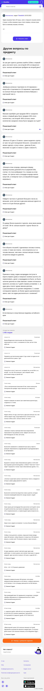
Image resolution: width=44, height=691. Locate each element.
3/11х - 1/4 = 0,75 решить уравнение (14, 567)
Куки (25, 672)
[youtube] (6, 686)
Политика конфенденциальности (10, 672)
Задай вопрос (33, 2)
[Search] (3, 7)
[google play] (29, 683)
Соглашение (27, 665)
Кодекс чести (27, 669)
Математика (7, 59)
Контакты (26, 661)
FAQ (2, 665)
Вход (41, 2)
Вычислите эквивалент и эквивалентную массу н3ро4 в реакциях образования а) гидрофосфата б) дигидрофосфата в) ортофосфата (21, 448)
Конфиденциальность (7, 669)
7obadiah (21, 15)
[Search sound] (40, 6)
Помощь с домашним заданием (22, 640)
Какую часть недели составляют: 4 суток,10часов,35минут (20, 523)
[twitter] (2, 686)
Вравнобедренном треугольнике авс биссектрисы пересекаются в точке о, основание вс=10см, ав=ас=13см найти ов (20, 342)
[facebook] (2, 682)
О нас (2, 661)
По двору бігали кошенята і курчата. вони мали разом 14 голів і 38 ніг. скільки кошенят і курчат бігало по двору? (22, 225)
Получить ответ (22, 38)
